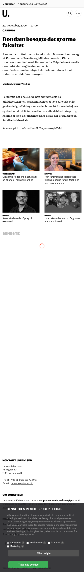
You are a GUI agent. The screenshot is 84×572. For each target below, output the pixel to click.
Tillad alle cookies (28, 564)
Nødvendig (17, 542)
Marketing (17, 546)
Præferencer (38, 542)
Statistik (57, 542)
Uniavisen (8, 3)
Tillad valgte (43, 553)
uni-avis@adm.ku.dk (22, 483)
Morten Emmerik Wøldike (16, 83)
